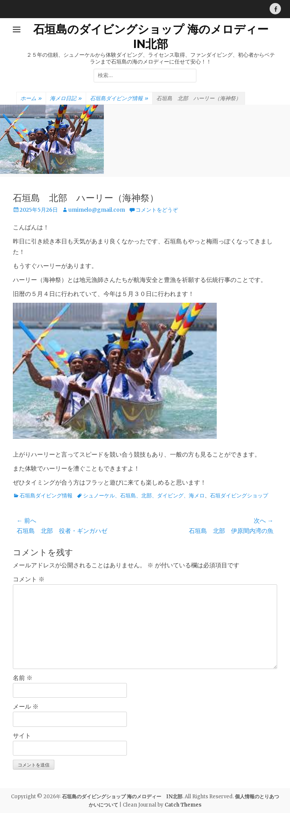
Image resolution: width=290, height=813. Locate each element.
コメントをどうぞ (157, 209)
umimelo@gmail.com (96, 209)
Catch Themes (183, 805)
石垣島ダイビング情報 (119, 98)
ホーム (31, 98)
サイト (22, 735)
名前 (22, 677)
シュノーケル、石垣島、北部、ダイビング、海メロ (144, 495)
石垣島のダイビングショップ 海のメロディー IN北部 (122, 796)
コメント (29, 579)
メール (26, 706)
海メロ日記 (66, 98)
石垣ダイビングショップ (239, 495)
